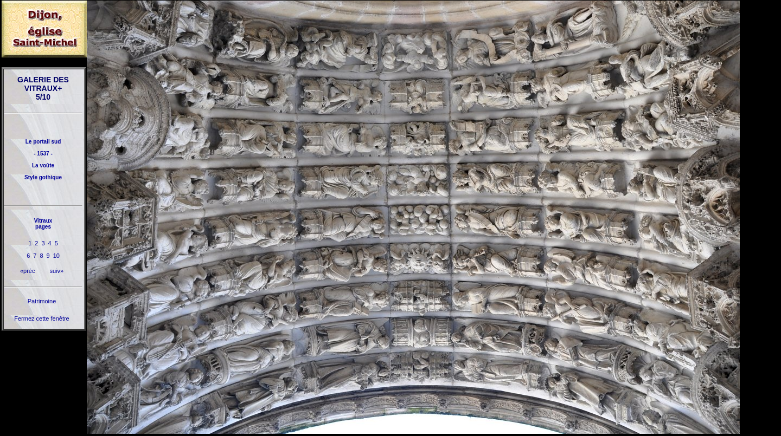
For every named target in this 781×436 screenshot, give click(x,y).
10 (56, 255)
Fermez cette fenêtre (41, 318)
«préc (27, 271)
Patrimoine (42, 301)
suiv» (56, 271)
